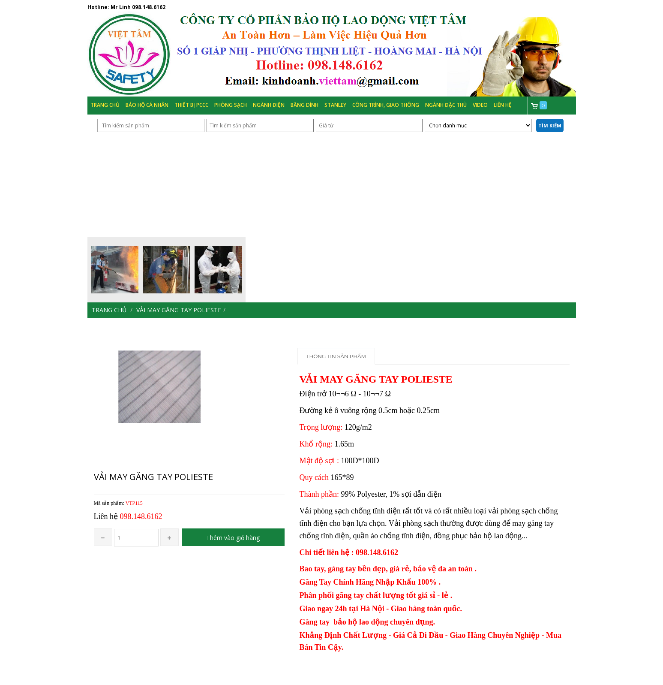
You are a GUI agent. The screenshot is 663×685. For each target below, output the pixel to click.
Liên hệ (503, 105)
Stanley (335, 105)
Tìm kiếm (549, 125)
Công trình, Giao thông (385, 105)
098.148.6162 (148, 7)
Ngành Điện (269, 105)
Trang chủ (105, 105)
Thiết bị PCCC (191, 105)
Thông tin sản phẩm (336, 356)
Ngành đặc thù (446, 105)
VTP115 (134, 503)
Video (480, 105)
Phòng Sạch (230, 105)
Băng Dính (304, 105)
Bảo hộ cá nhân (147, 105)
